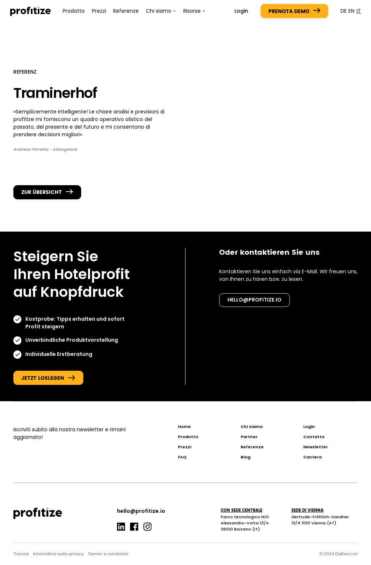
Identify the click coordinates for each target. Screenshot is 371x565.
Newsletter (315, 447)
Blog (245, 457)
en (351, 10)
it (359, 10)
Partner (249, 437)
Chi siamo (252, 426)
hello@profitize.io (255, 299)
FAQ (182, 457)
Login (241, 10)
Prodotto (74, 10)
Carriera (312, 457)
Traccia (21, 554)
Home (184, 426)
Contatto (314, 437)
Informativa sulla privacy (58, 554)
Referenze (126, 10)
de (344, 10)
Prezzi (99, 10)
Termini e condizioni (108, 554)
